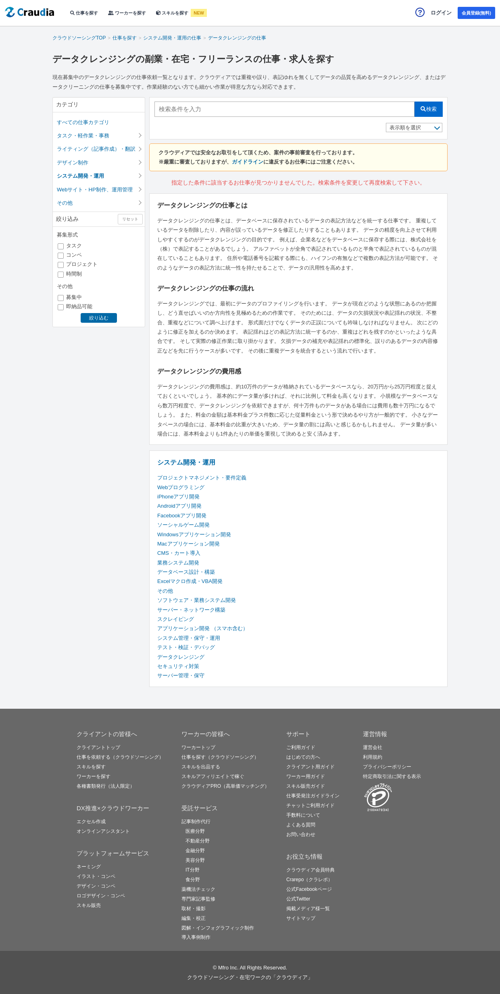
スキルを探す (173, 12)
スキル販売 (89, 905)
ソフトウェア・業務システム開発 (196, 600)
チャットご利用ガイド (310, 805)
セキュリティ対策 (178, 666)
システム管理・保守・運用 (188, 638)
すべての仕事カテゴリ (83, 122)
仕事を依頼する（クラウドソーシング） (120, 757)
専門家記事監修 (198, 899)
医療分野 (195, 831)
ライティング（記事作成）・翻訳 (96, 149)
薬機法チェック (198, 889)
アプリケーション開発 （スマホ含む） (202, 628)
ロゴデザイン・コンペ (101, 896)
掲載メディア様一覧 (308, 908)
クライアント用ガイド (310, 767)
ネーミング (89, 866)
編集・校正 (193, 918)
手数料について (303, 815)
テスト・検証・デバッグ (186, 647)
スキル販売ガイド (305, 786)
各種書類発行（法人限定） (106, 786)
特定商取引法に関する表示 (392, 776)
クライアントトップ (98, 747)
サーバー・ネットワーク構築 (191, 610)
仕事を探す (84, 12)
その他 (65, 203)
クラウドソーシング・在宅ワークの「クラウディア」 (250, 977)
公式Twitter (298, 899)
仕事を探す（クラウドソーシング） (220, 757)
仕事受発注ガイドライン (313, 796)
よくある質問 (300, 825)
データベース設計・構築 (186, 572)
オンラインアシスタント (103, 831)
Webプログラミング (181, 487)
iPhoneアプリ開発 (178, 497)
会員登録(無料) (476, 12)
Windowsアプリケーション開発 (194, 534)
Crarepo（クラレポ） (309, 879)
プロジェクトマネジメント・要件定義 (201, 478)
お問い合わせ (300, 834)
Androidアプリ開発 (179, 506)
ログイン (441, 13)
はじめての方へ (303, 757)
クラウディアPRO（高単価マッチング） (225, 786)
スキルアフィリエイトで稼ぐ (212, 776)
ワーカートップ (198, 747)
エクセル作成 (91, 821)
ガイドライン (247, 162)
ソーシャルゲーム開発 (183, 525)
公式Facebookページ (309, 889)
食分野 (192, 879)
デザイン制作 (72, 163)
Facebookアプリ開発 (181, 516)
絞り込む (98, 318)
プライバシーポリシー (387, 767)
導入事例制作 (195, 937)
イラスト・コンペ (96, 876)
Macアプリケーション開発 (188, 544)
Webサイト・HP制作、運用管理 (95, 190)
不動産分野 (197, 841)
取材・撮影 (193, 908)
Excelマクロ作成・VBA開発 (190, 581)
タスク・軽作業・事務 (83, 136)
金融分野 (195, 850)
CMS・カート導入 (178, 553)
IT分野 (192, 870)
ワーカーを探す (127, 12)
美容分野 (195, 860)
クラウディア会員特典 (310, 870)
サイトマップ (300, 918)
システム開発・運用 (186, 462)
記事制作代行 (195, 821)
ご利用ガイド (300, 747)
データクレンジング (180, 657)
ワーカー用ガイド (305, 776)
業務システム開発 (178, 563)
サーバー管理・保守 (180, 675)
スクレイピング (175, 619)
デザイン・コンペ (96, 886)
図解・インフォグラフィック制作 (217, 928)
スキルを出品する (200, 767)
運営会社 (372, 747)
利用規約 (372, 757)
